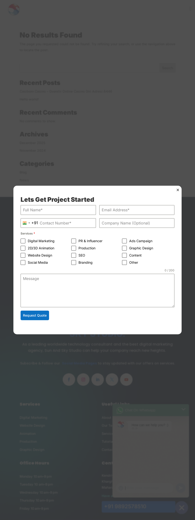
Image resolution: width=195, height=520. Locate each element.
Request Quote (34, 315)
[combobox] (29, 223)
